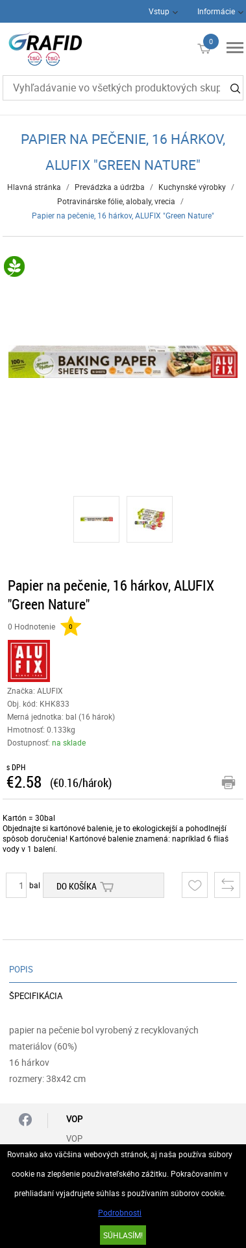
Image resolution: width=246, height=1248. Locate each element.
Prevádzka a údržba (110, 187)
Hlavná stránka (34, 187)
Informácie (216, 11)
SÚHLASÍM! (123, 1235)
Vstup (159, 11)
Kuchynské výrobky (192, 187)
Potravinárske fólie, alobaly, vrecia (116, 201)
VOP (74, 1138)
